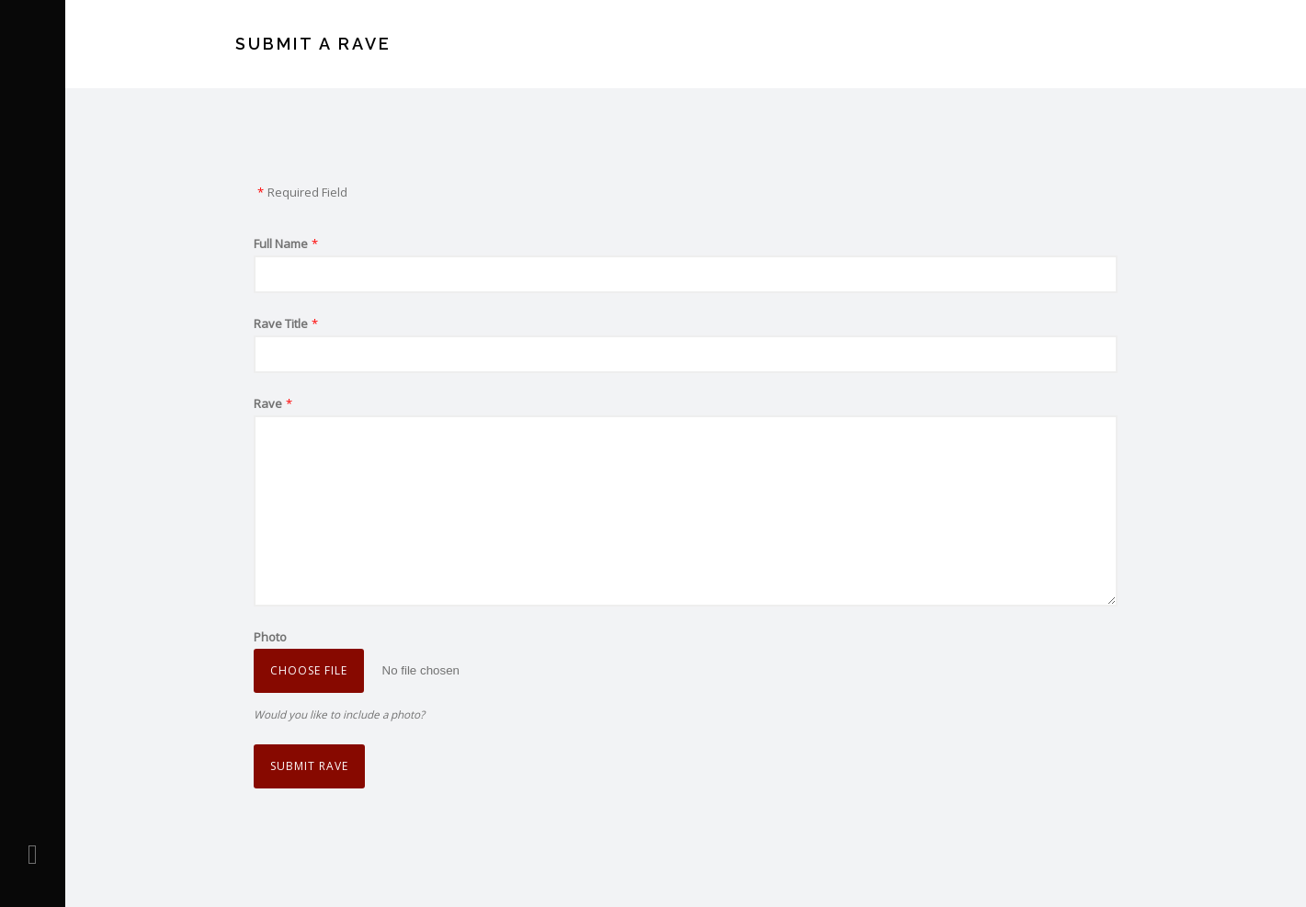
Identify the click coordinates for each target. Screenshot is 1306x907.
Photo (270, 637)
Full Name (281, 243)
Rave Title (281, 323)
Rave (268, 403)
